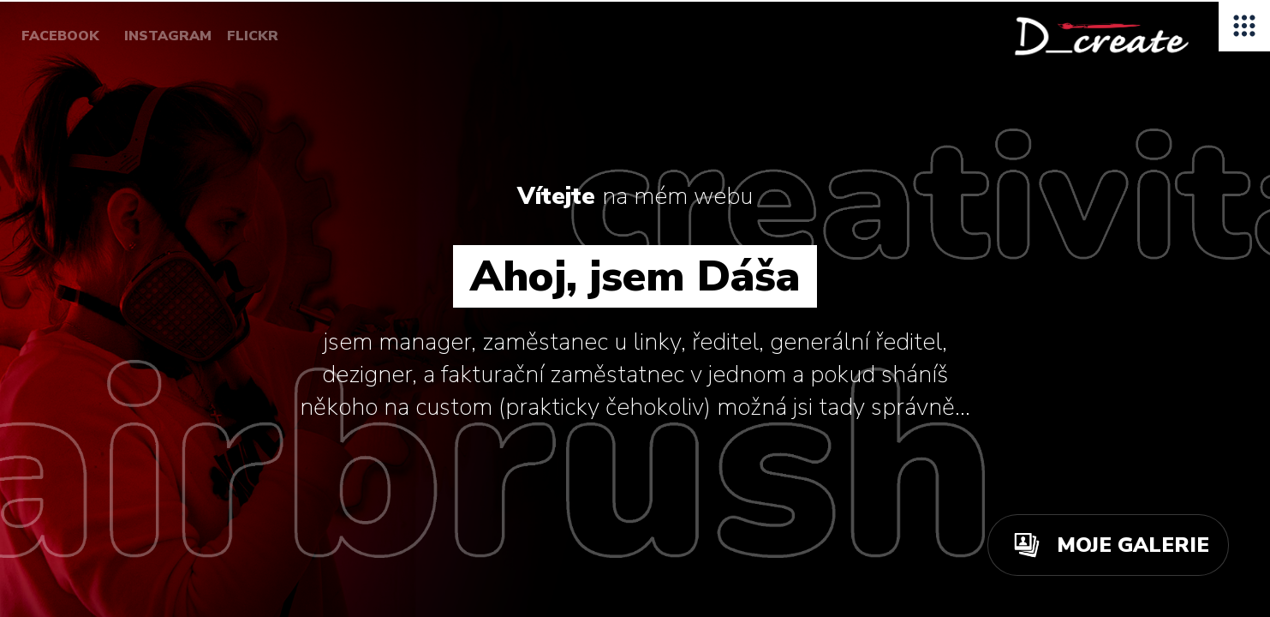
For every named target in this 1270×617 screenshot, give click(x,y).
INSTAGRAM (168, 36)
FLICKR (252, 36)
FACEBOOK (60, 36)
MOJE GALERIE (1133, 545)
